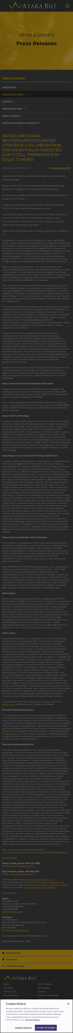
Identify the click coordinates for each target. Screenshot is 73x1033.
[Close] (68, 1006)
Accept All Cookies (45, 1029)
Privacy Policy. (32, 1022)
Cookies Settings (23, 1029)
